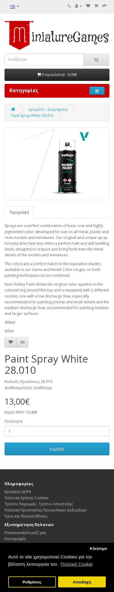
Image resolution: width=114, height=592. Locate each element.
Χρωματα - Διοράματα (47, 109)
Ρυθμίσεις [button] (32, 582)
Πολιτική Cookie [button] (76, 564)
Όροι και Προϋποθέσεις (26, 516)
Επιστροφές (15, 538)
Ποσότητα (13, 421)
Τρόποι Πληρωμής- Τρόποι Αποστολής (39, 504)
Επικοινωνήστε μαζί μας (25, 532)
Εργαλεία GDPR (18, 491)
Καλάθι (57, 449)
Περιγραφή (19, 212)
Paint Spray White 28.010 (32, 115)
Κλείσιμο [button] (98, 548)
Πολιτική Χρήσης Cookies (26, 497)
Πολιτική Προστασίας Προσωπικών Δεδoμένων (46, 510)
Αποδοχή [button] (82, 582)
